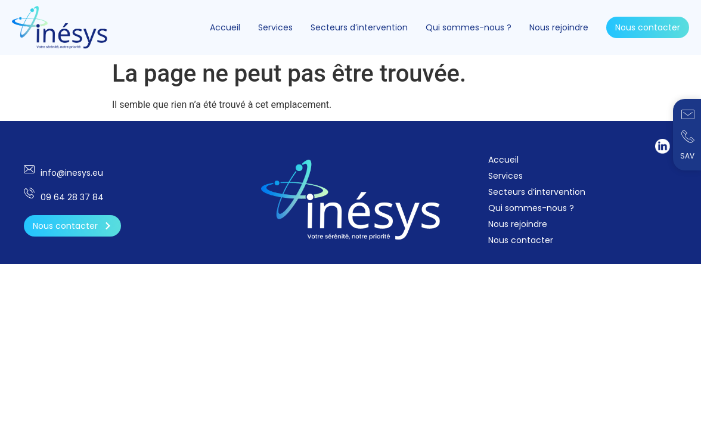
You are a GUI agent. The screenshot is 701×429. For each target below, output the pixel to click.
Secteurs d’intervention (359, 27)
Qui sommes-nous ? (468, 27)
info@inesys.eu (72, 173)
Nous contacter (647, 27)
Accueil (225, 27)
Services (275, 27)
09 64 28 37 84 (72, 197)
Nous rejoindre (558, 27)
